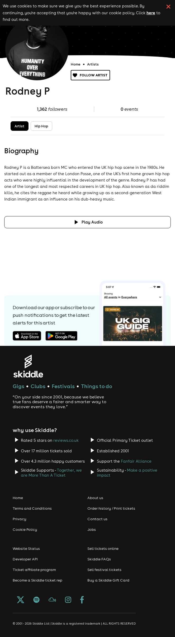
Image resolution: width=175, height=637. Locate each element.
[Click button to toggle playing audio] (87, 222)
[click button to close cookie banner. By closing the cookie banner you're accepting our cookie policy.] (168, 7)
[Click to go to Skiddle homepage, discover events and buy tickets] (28, 366)
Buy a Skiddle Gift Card (108, 580)
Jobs (91, 529)
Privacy (19, 519)
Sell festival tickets (104, 569)
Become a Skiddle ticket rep (37, 580)
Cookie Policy (25, 529)
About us (95, 497)
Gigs (18, 386)
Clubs (38, 386)
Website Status (26, 548)
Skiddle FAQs (99, 559)
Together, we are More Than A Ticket (51, 473)
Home (76, 64)
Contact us (97, 519)
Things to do (96, 386)
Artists (93, 64)
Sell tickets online (103, 548)
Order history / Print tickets (111, 508)
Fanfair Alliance (136, 461)
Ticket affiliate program (34, 569)
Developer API (25, 559)
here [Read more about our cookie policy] (150, 12)
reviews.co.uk (66, 440)
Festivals (63, 386)
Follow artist (90, 75)
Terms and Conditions (32, 508)
